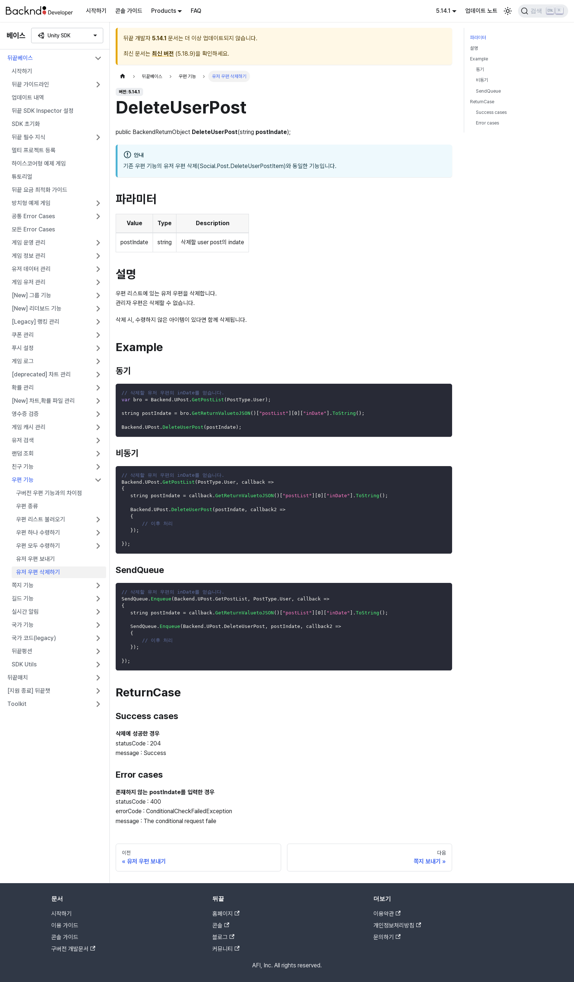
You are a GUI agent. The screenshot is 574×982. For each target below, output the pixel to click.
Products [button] (163, 10)
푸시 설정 (23, 348)
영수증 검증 (25, 413)
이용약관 (386, 913)
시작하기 (96, 10)
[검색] (543, 11)
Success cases (491, 112)
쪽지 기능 (23, 585)
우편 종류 (27, 506)
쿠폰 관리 (23, 334)
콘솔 (220, 925)
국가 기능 (23, 624)
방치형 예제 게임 (31, 203)
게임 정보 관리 (28, 255)
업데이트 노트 (481, 10)
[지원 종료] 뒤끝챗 (28, 690)
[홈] (123, 76)
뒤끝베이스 (20, 58)
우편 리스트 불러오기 (40, 519)
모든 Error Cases (33, 229)
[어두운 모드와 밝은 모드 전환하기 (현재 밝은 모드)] (508, 11)
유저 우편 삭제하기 (38, 572)
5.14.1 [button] (443, 10)
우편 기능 (23, 479)
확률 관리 (23, 387)
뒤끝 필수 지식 (28, 137)
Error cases (487, 123)
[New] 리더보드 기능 (36, 308)
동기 (480, 69)
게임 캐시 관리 (28, 427)
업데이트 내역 (28, 97)
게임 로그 (23, 361)
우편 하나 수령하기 (38, 532)
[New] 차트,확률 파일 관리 (43, 400)
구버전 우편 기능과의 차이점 (49, 493)
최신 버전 (163, 53)
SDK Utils (24, 664)
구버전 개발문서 (73, 948)
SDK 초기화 (26, 123)
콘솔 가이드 (128, 10)
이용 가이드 (64, 925)
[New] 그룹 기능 (31, 295)
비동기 (482, 80)
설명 (474, 48)
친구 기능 (23, 466)
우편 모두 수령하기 (38, 545)
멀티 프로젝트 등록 (34, 150)
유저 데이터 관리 (31, 268)
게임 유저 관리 (28, 282)
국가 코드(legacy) (34, 638)
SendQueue (488, 91)
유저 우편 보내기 (35, 558)
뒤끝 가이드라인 (30, 84)
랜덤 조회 (23, 453)
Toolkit (16, 703)
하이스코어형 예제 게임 (39, 163)
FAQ (196, 10)
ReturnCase (482, 101)
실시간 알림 (25, 611)
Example (479, 59)
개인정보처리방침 (397, 925)
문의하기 (386, 937)
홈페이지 (225, 913)
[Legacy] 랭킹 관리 (35, 321)
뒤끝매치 (17, 677)
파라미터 (478, 37)
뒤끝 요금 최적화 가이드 (39, 189)
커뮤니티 (225, 948)
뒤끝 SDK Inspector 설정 (43, 110)
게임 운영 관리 (28, 242)
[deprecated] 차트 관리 (41, 374)
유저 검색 (23, 440)
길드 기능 (23, 598)
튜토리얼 (22, 176)
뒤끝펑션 (22, 651)
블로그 (223, 937)
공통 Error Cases (33, 216)
